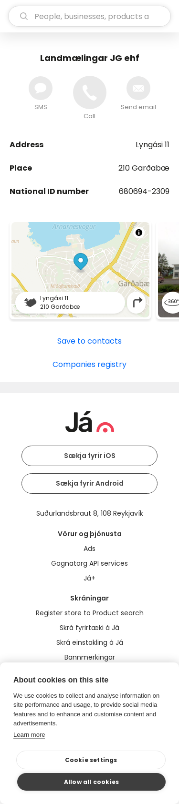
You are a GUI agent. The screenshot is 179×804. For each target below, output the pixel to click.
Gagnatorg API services (89, 563)
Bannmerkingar (89, 657)
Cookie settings (91, 760)
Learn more (29, 734)
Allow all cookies (91, 782)
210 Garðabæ (143, 168)
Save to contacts (89, 341)
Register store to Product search (90, 613)
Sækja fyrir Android (90, 483)
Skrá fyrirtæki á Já (89, 627)
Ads (89, 548)
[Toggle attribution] (139, 232)
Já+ (89, 578)
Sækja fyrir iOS (90, 455)
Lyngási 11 (152, 144)
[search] (89, 16)
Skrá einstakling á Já (89, 642)
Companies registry (89, 364)
